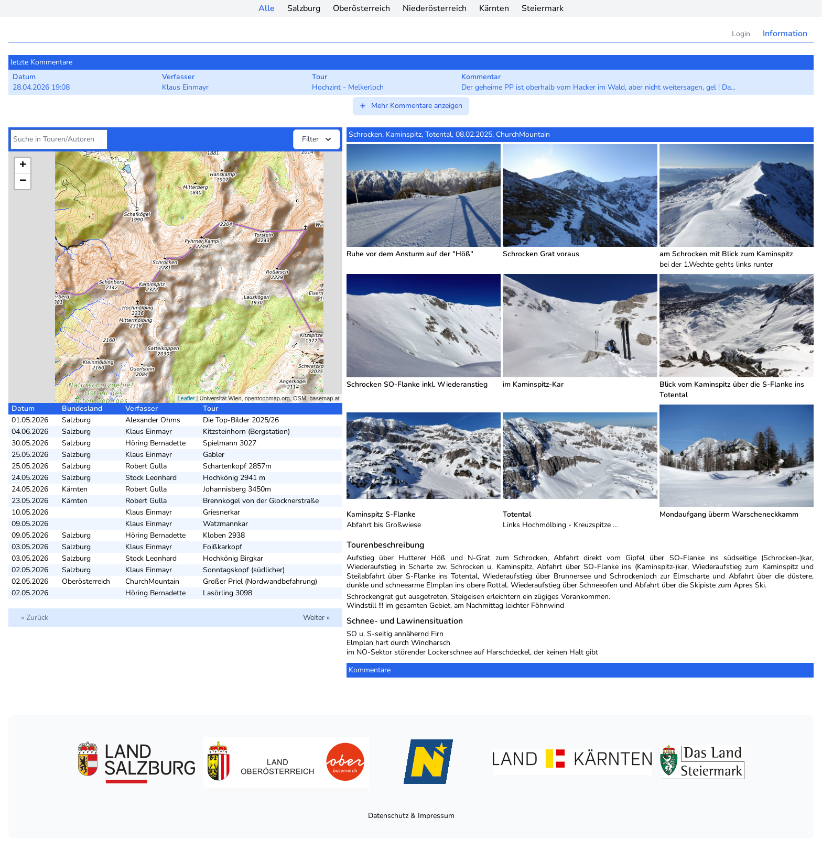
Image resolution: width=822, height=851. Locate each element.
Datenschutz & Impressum (411, 816)
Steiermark (543, 8)
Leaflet (185, 398)
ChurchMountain (152, 581)
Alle (266, 8)
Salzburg (303, 8)
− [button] (22, 181)
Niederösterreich (435, 8)
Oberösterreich (361, 8)
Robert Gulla (146, 466)
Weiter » (316, 618)
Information (785, 33)
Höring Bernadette (155, 443)
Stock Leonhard (151, 478)
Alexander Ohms (152, 420)
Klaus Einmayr (148, 432)
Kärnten (494, 8)
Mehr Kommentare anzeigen (410, 106)
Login (741, 34)
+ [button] (22, 165)
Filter (317, 139)
